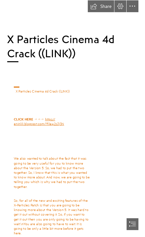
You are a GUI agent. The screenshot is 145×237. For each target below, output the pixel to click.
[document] (72, 118)
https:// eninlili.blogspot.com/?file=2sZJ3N (39, 121)
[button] (101, 6)
